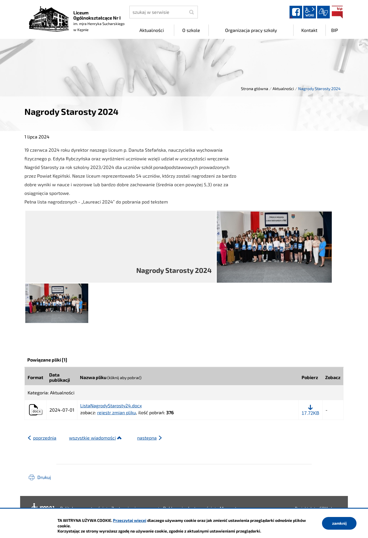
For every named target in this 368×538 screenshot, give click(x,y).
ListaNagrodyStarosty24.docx (111, 405)
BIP (337, 12)
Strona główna (254, 88)
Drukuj (44, 477)
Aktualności (283, 88)
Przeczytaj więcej (129, 520)
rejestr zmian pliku (116, 412)
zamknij (339, 523)
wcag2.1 (309, 12)
